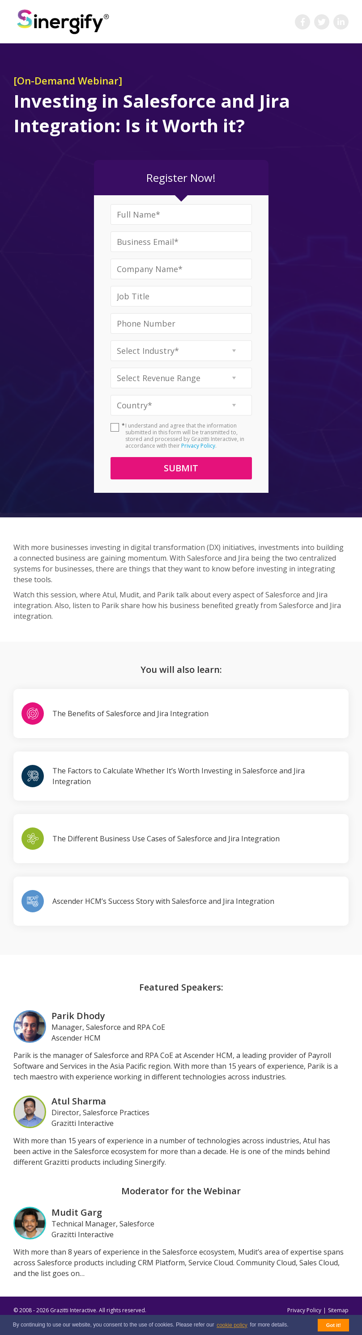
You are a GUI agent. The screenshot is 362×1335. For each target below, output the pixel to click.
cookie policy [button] (232, 1325)
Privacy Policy (198, 445)
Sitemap (338, 1310)
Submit (181, 468)
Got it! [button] (333, 1325)
